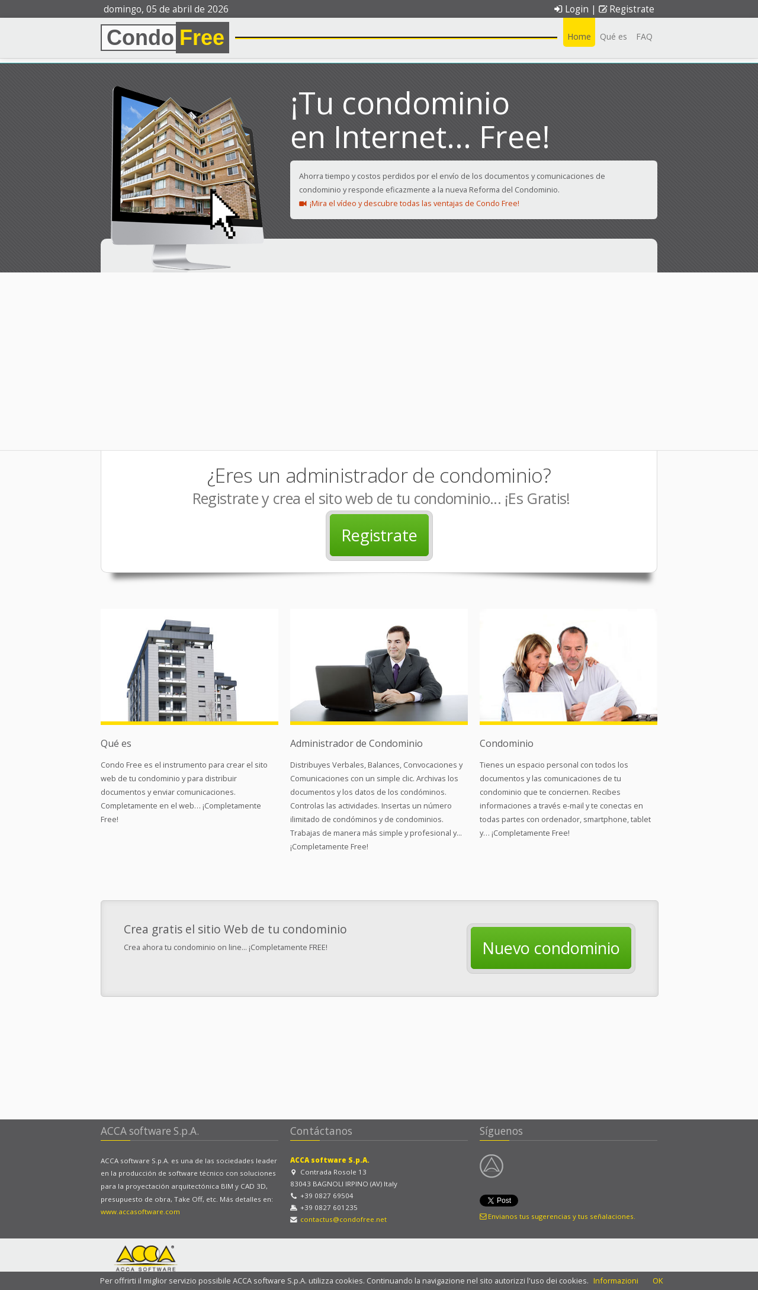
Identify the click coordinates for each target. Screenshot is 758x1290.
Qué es (613, 36)
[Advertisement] (379, 361)
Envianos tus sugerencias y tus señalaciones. (557, 1216)
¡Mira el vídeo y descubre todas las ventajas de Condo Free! (409, 203)
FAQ (644, 36)
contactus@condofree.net (343, 1219)
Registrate (626, 9)
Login (571, 9)
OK (658, 1280)
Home (579, 36)
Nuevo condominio (551, 948)
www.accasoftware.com (140, 1211)
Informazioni (615, 1280)
